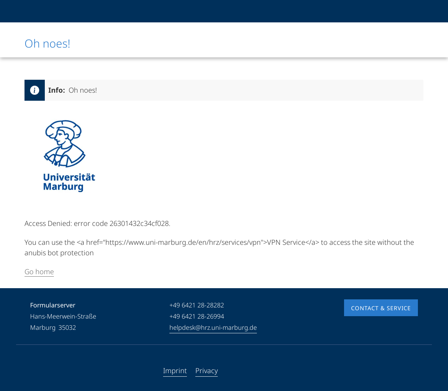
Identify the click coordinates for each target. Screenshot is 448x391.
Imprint (175, 370)
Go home (39, 271)
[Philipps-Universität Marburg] (47, 11)
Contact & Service (381, 308)
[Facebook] (35, 370)
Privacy (206, 370)
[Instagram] (58, 370)
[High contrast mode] (412, 11)
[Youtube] (46, 370)
